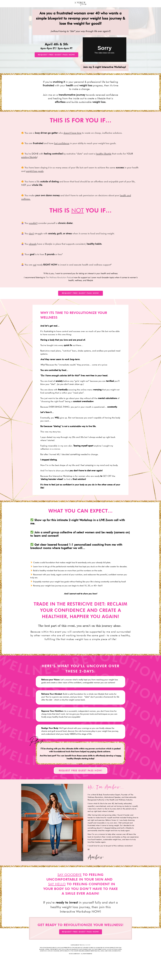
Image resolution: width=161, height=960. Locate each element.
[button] (56, 54)
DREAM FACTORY (86, 945)
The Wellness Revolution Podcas (59, 277)
